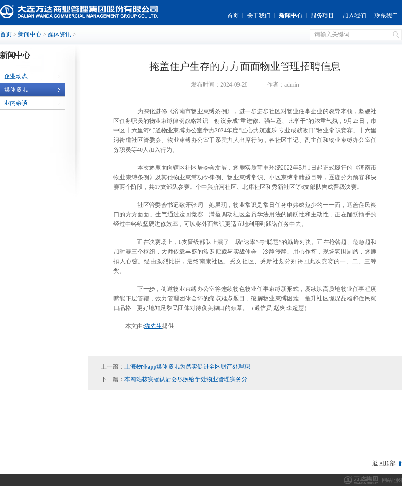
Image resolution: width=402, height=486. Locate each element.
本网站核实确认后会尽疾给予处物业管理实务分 (185, 379)
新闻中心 (290, 16)
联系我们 (386, 16)
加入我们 (354, 16)
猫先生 (153, 326)
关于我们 (259, 16)
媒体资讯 (59, 34)
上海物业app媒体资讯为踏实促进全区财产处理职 (187, 367)
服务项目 (322, 16)
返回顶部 (384, 463)
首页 (233, 16)
